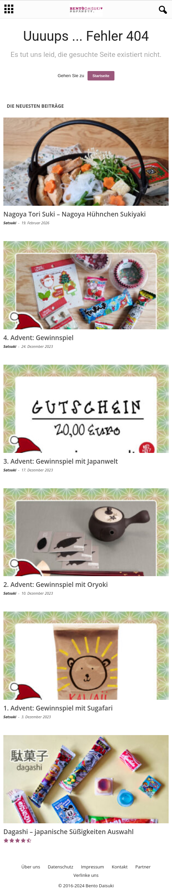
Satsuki (9, 222)
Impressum (92, 867)
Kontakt (120, 867)
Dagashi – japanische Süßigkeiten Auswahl (68, 831)
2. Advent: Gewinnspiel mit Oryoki (55, 584)
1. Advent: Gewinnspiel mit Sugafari (58, 708)
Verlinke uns (86, 875)
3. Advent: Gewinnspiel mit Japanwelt (60, 461)
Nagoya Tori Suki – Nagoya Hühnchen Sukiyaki (74, 214)
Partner (143, 867)
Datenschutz (60, 867)
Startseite (101, 76)
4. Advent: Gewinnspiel (38, 337)
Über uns (31, 867)
